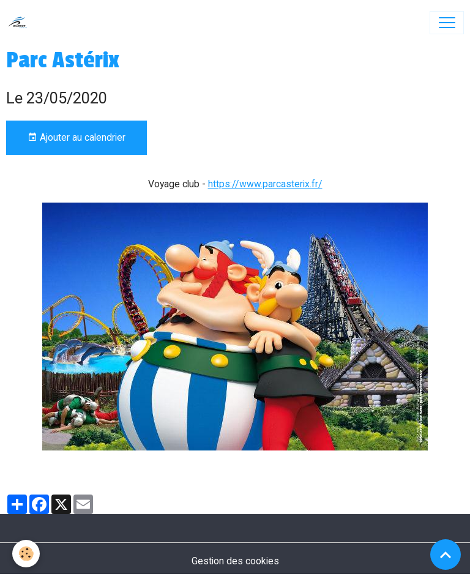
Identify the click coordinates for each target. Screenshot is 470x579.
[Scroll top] (445, 554)
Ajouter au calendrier (76, 138)
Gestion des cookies (235, 561)
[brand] (20, 22)
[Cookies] (26, 553)
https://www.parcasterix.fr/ (265, 184)
